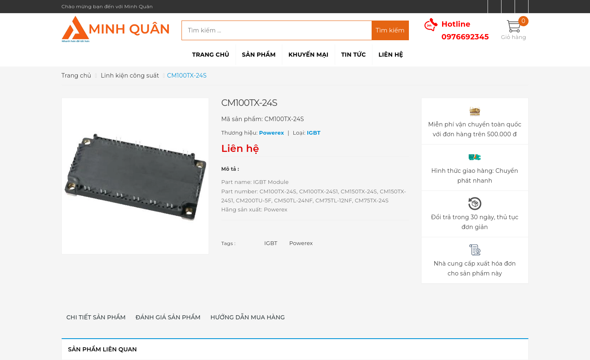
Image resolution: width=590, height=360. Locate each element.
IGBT (270, 243)
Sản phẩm (259, 54)
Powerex (301, 243)
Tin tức (353, 54)
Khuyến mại (308, 54)
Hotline (465, 30)
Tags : (228, 243)
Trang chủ (210, 54)
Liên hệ (391, 54)
